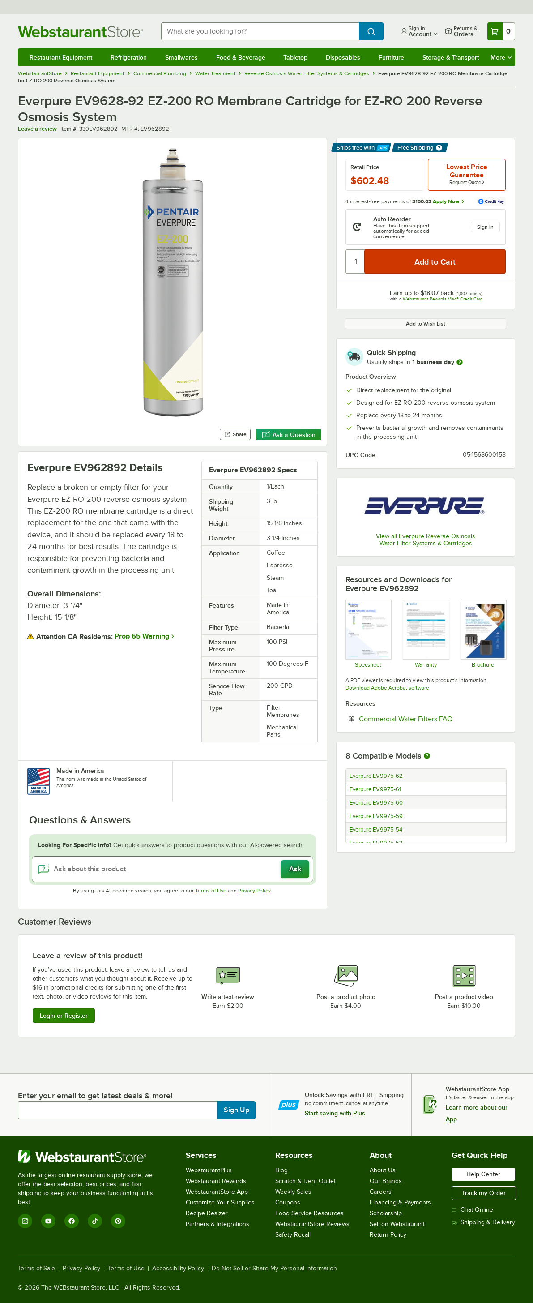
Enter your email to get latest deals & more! (95, 1095)
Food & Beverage (240, 57)
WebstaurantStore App (217, 1191)
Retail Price (364, 167)
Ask (295, 869)
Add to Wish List (425, 324)
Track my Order (484, 1192)
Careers (381, 1191)
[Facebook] (71, 1221)
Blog (281, 1170)
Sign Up (236, 1110)
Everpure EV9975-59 (376, 816)
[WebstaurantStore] (91, 1156)
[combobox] (260, 31)
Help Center (483, 1174)
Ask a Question (289, 435)
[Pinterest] (118, 1221)
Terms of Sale (36, 1268)
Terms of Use (210, 890)
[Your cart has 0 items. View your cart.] (501, 31)
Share (235, 434)
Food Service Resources (309, 1213)
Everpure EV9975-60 (376, 803)
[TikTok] (95, 1221)
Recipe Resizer (207, 1213)
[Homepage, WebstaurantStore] (82, 31)
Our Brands (386, 1181)
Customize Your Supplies (220, 1202)
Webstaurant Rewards (216, 1181)
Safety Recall (293, 1234)
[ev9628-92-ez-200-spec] (368, 634)
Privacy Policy (254, 890)
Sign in (485, 227)
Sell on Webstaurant (397, 1224)
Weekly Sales (293, 1191)
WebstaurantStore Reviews (312, 1224)
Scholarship (386, 1213)
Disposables (343, 57)
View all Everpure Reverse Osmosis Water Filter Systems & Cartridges (425, 540)
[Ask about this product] (172, 869)
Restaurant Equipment (61, 57)
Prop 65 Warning (142, 636)
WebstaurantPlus (209, 1170)
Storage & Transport (450, 57)
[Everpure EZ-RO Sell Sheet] (483, 634)
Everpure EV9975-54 (376, 830)
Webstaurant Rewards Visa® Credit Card (443, 298)
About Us (383, 1170)
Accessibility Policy (178, 1268)
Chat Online (472, 1209)
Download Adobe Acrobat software (387, 688)
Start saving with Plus (335, 1113)
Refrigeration (129, 57)
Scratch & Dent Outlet (305, 1181)
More (501, 57)
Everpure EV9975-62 (376, 776)
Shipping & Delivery (483, 1222)
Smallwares (181, 57)
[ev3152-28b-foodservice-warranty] (425, 634)
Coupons (287, 1202)
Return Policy (388, 1234)
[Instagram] (25, 1221)
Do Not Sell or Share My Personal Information (274, 1268)
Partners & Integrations (217, 1224)
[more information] (459, 362)
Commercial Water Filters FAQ (432, 719)
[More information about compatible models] (427, 756)
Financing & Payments (400, 1202)
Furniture (391, 57)
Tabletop (295, 57)
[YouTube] (48, 1221)
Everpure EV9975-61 (375, 789)
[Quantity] (355, 261)
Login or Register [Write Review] (64, 1015)
